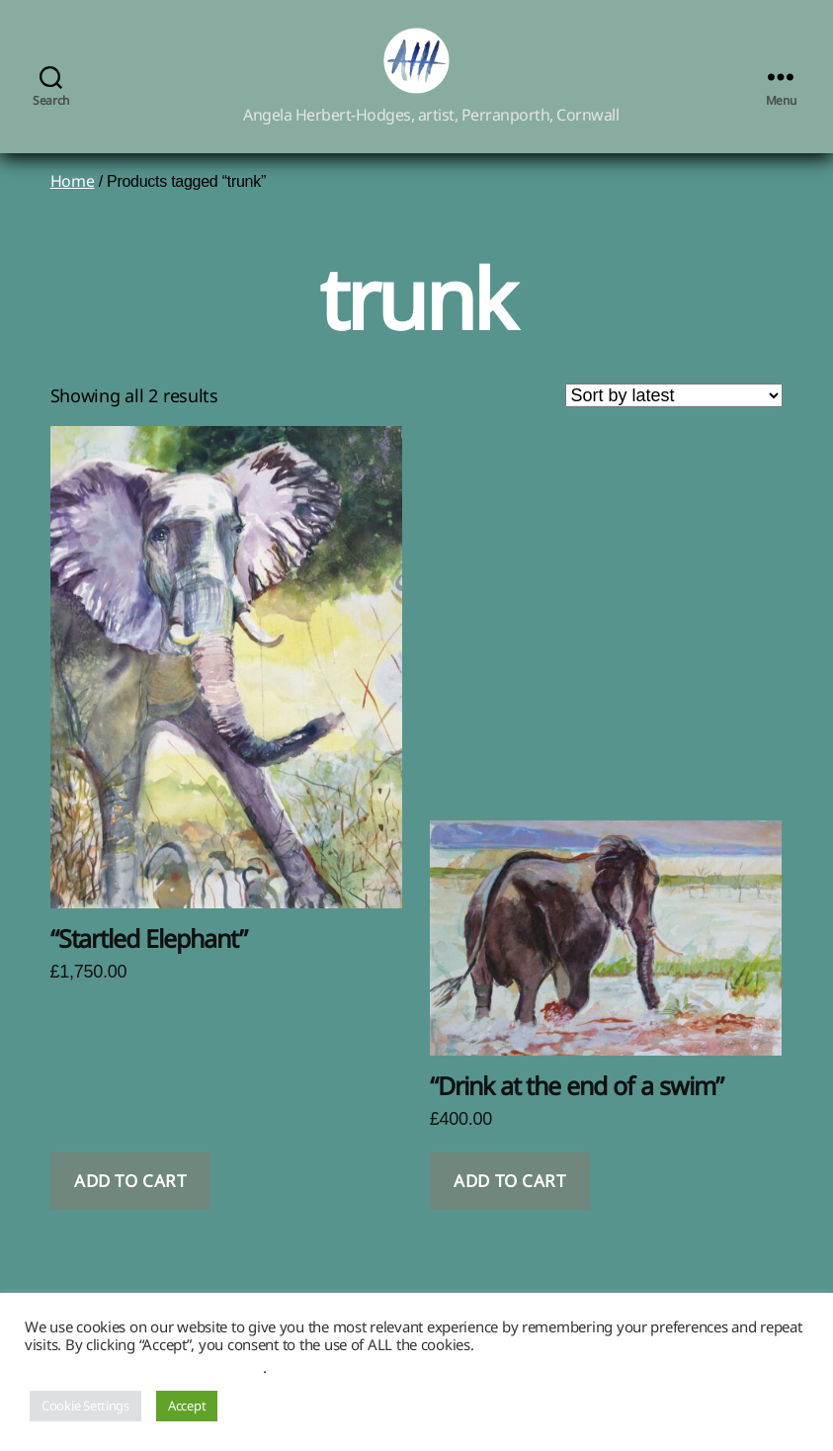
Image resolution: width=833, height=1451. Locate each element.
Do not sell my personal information (144, 1367)
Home (72, 203)
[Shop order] (674, 418)
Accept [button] (187, 1405)
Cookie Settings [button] (85, 1405)
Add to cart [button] (130, 1204)
